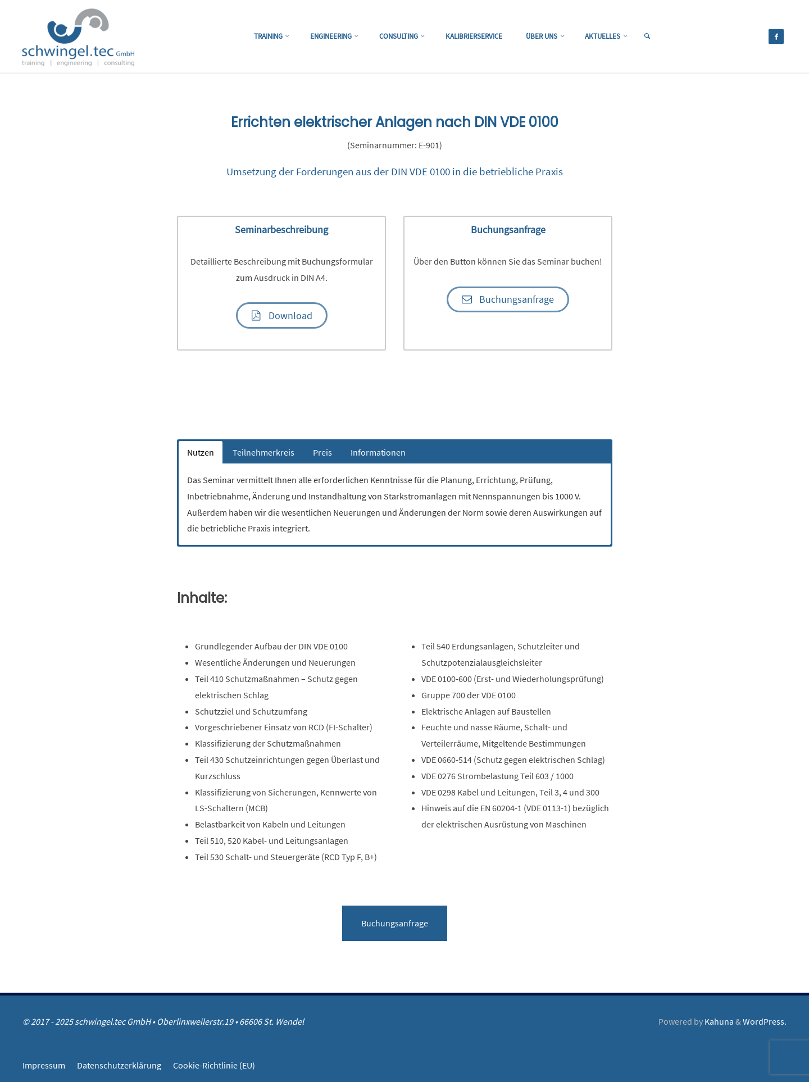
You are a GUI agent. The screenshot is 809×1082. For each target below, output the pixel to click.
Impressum (43, 1064)
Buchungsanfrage (394, 923)
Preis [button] (322, 452)
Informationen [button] (378, 452)
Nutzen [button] (200, 452)
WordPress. (765, 1021)
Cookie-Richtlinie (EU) (214, 1064)
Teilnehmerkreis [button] (263, 452)
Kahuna (718, 1021)
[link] (660, 37)
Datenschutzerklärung (119, 1064)
